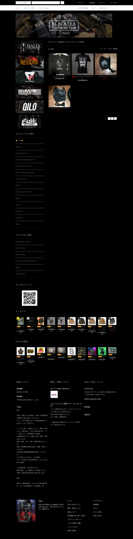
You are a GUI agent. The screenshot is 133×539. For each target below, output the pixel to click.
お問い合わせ (102, 8)
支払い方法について (74, 504)
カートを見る (97, 512)
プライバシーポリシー (75, 519)
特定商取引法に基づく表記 (76, 515)
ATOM (74, 530)
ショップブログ (73, 527)
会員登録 (91, 3)
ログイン (101, 3)
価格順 (110, 49)
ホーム (18, 8)
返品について (72, 512)
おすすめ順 (102, 49)
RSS (69, 530)
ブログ (92, 8)
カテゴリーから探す (28, 8)
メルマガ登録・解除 (81, 8)
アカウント (80, 3)
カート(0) (112, 3)
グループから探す (42, 8)
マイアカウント (98, 501)
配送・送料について (74, 508)
